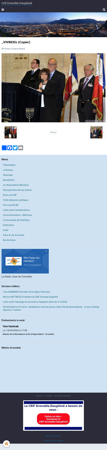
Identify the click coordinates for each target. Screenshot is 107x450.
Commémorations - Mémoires (17, 215)
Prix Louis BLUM (10, 205)
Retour (53, 132)
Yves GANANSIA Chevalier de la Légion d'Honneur (26, 292)
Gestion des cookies (53, 440)
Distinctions (8, 225)
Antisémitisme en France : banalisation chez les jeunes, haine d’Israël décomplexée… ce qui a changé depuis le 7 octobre (51, 308)
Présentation (9, 165)
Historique (8, 175)
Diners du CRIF (10, 195)
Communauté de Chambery (16, 220)
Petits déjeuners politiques (15, 200)
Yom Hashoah (11, 326)
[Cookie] (6, 443)
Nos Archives (9, 240)
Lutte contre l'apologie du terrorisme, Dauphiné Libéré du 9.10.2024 (35, 302)
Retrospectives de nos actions (17, 190)
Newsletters (9, 180)
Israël (5, 230)
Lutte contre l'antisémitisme (16, 210)
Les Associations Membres (16, 185)
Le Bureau (8, 170)
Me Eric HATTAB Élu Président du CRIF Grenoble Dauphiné (30, 297)
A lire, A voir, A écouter (13, 235)
